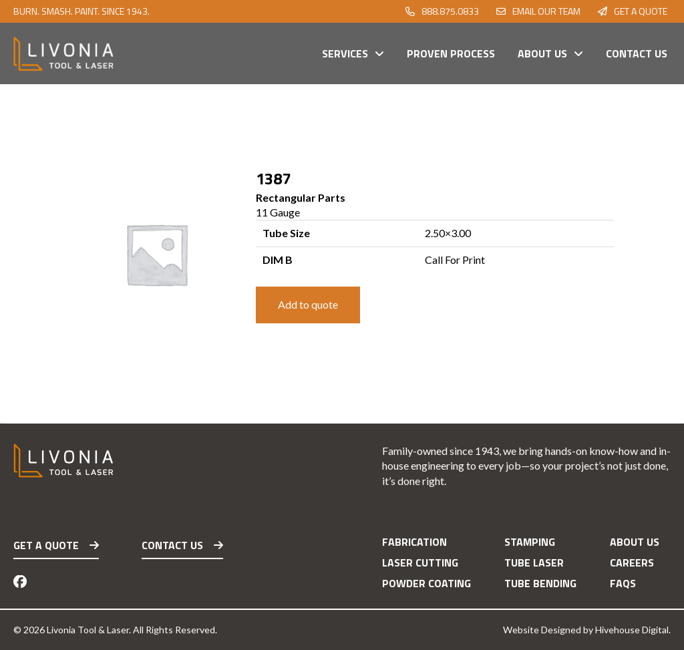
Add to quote (308, 304)
